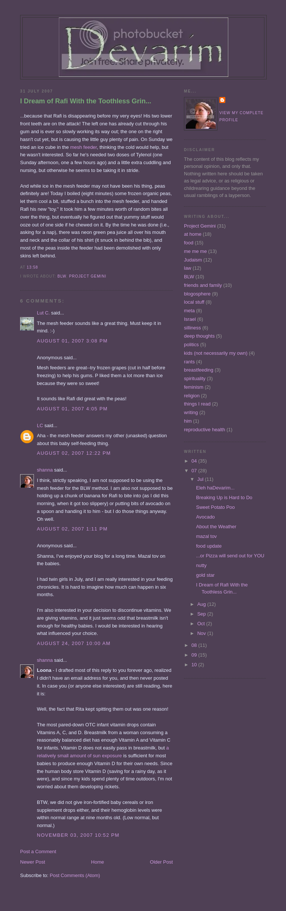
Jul (201, 479)
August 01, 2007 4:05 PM (72, 408)
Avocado (205, 517)
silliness (192, 328)
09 (194, 655)
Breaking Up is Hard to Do (224, 497)
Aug (202, 604)
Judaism (193, 260)
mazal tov (206, 536)
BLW (61, 276)
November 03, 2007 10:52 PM (78, 835)
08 (194, 645)
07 (194, 470)
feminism (193, 387)
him (188, 421)
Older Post (161, 862)
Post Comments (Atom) (75, 875)
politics (191, 344)
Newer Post (32, 862)
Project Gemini (87, 276)
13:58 (32, 267)
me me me (195, 251)
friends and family (203, 285)
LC (40, 425)
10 (194, 664)
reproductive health (204, 429)
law (187, 268)
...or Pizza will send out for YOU (230, 555)
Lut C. (43, 313)
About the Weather (216, 526)
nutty (201, 565)
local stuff (194, 302)
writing (191, 412)
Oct (201, 623)
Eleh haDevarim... (215, 488)
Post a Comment (38, 851)
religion (192, 395)
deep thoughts (199, 336)
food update (209, 546)
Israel (190, 319)
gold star (205, 575)
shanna (45, 470)
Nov (202, 633)
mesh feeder (83, 147)
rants (189, 361)
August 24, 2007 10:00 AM (74, 643)
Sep (202, 614)
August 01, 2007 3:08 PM (72, 341)
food (188, 242)
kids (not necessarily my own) (216, 353)
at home (192, 234)
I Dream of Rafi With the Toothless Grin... (85, 101)
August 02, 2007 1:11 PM (72, 529)
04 (194, 461)
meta (189, 310)
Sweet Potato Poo (215, 507)
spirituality (195, 378)
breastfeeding (198, 370)
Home (97, 862)
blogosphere (197, 294)
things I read (197, 404)
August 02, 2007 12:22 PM (74, 453)
